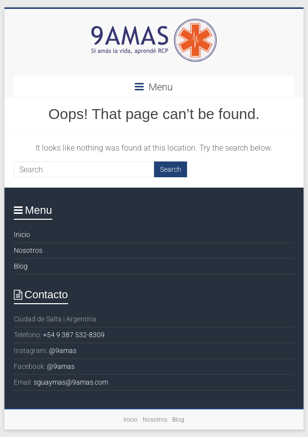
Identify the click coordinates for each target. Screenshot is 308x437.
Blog (21, 266)
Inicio (22, 234)
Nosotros (28, 250)
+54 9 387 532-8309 (74, 335)
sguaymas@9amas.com (71, 382)
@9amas (63, 351)
